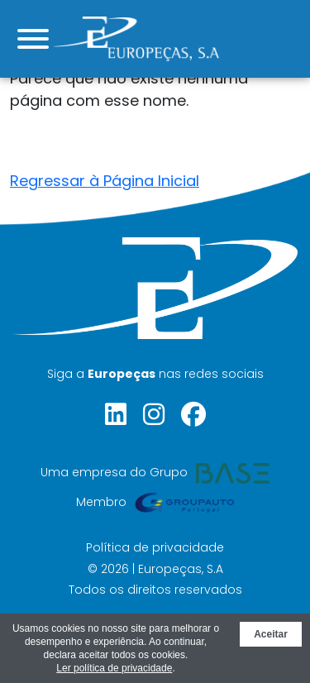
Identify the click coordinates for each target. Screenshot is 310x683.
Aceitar (271, 634)
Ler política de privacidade (114, 668)
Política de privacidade (155, 547)
